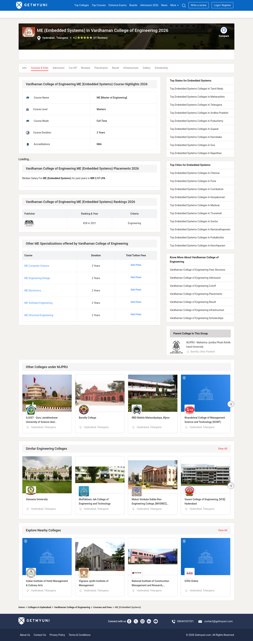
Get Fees (136, 264)
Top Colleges (81, 5)
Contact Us (40, 634)
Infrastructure (130, 67)
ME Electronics (32, 290)
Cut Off (73, 67)
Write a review (198, 5)
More (174, 5)
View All (222, 448)
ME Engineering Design (37, 278)
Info (24, 67)
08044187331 (185, 621)
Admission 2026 (149, 5)
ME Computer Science (36, 265)
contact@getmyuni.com (218, 621)
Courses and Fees (102, 607)
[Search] (184, 5)
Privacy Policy (57, 634)
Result (115, 67)
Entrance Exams (117, 5)
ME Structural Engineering (38, 315)
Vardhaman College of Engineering (72, 607)
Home (21, 607)
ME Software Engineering (38, 302)
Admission (59, 67)
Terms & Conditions (79, 634)
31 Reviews (100, 37)
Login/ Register (222, 5)
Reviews (85, 67)
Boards (133, 5)
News (164, 5)
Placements (101, 67)
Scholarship (161, 67)
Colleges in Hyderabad (39, 607)
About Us (25, 634)
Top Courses (99, 5)
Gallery (147, 67)
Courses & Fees (39, 67)
